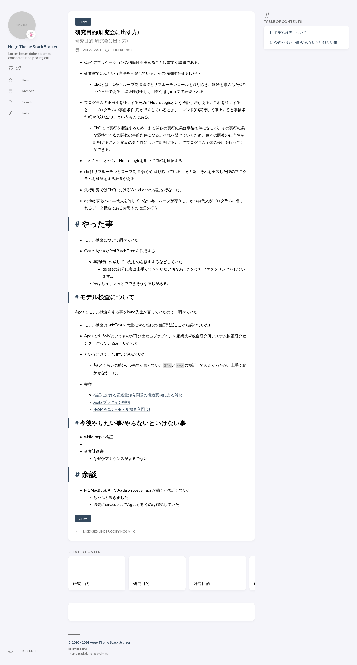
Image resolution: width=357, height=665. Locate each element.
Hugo (83, 648)
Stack (81, 653)
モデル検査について (290, 32)
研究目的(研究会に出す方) (107, 32)
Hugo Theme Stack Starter (33, 46)
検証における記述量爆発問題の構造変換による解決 (137, 394)
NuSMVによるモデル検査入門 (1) (122, 409)
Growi (83, 22)
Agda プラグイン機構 (111, 402)
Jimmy (104, 653)
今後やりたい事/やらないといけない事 (305, 42)
